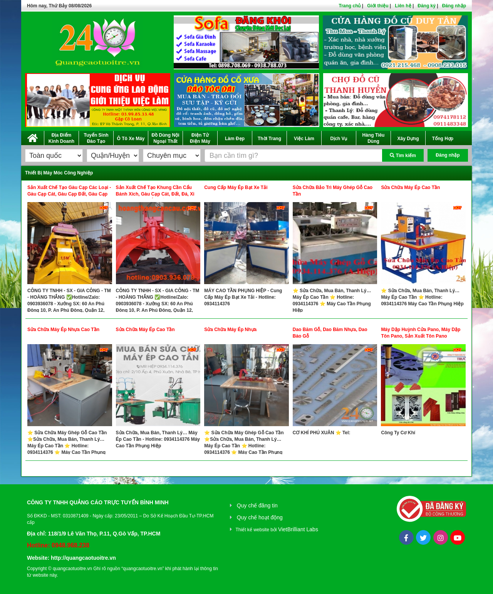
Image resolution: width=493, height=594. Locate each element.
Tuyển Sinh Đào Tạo (96, 138)
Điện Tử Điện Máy (200, 138)
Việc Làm (304, 138)
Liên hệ (403, 5)
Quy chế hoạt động (260, 517)
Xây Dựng (408, 138)
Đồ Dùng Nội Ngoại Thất (165, 138)
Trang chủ (350, 5)
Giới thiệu (377, 5)
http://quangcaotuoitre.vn (83, 558)
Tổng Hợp (442, 138)
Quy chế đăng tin (257, 505)
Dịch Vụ (338, 138)
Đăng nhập (454, 5)
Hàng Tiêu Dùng (373, 138)
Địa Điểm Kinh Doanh (61, 138)
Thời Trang (269, 138)
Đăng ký (427, 5)
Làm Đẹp (235, 138)
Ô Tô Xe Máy (130, 138)
